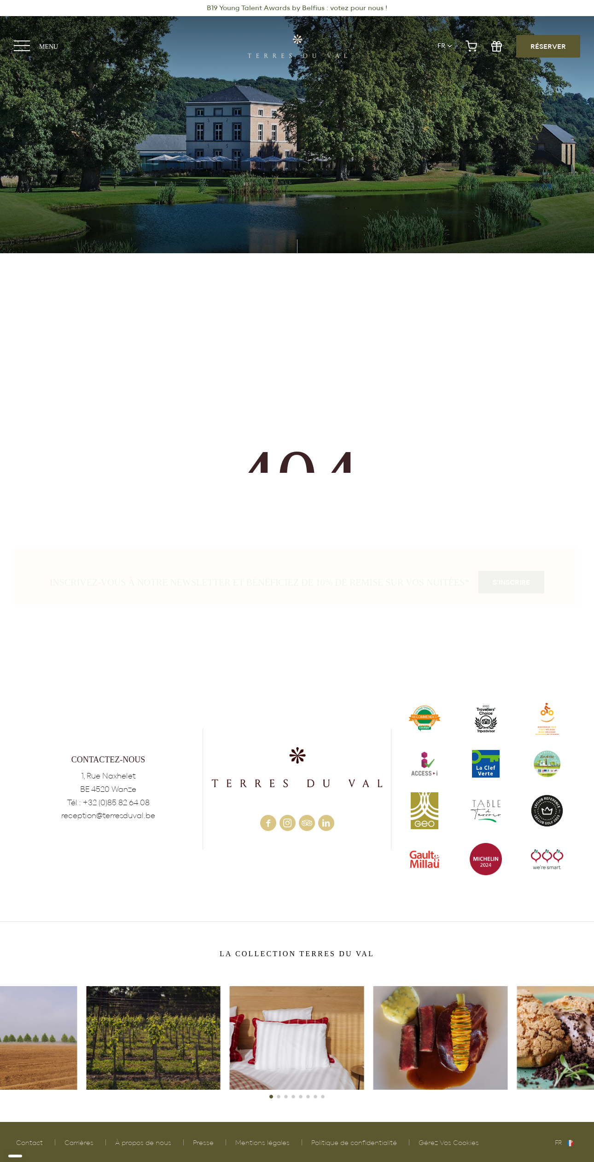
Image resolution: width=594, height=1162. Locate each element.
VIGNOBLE (153, 1038)
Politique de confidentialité (354, 1142)
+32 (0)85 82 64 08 (116, 803)
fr (441, 46)
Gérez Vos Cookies (449, 1142)
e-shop (471, 46)
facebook (268, 823)
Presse (203, 1142)
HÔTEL (297, 1038)
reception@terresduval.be (108, 815)
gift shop (496, 46)
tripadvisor (307, 823)
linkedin (326, 823)
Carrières (78, 1142)
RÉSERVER (548, 46)
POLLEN (440, 1038)
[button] (271, 1096)
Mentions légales (262, 1142)
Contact (29, 1142)
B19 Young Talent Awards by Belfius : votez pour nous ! (297, 8)
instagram (288, 823)
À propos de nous (143, 1142)
